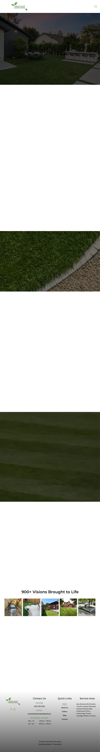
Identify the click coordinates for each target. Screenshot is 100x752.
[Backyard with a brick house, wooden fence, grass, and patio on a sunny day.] (50, 607)
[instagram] (14, 709)
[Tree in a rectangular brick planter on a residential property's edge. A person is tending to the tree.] (86, 607)
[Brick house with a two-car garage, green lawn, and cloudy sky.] (68, 607)
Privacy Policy (57, 744)
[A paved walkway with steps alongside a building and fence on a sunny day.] (13, 607)
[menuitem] (64, 704)
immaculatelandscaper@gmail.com (39, 713)
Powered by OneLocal (45, 744)
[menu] (95, 6)
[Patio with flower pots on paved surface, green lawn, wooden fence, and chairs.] (31, 607)
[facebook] (11, 709)
